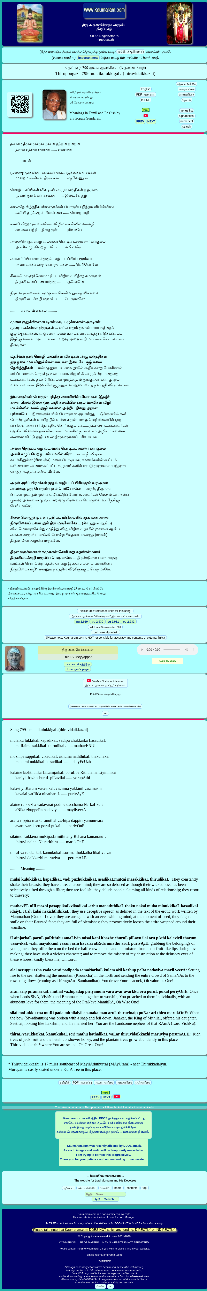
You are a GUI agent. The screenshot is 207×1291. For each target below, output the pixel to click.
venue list (187, 110)
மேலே (105, 1188)
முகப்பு (68, 1188)
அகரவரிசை (186, 89)
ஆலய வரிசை (186, 83)
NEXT (151, 121)
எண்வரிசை (186, 94)
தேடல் (186, 99)
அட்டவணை (87, 1188)
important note (88, 57)
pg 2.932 (128, 621)
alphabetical (186, 115)
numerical (187, 121)
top (144, 1188)
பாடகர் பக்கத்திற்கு (78, 664)
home (118, 1188)
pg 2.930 (97, 621)
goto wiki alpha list (105, 632)
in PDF (145, 99)
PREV (140, 121)
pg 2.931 (113, 621)
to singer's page (78, 669)
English (145, 89)
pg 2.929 (82, 621)
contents (132, 1188)
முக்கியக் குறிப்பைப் (130, 51)
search (186, 126)
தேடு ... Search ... (105, 1199)
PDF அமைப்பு (145, 94)
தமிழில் (65, 1082)
